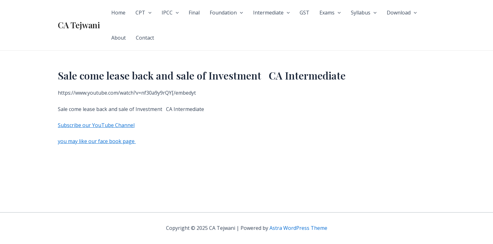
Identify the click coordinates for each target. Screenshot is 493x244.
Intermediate (271, 12)
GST (304, 12)
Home (118, 12)
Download (402, 12)
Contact (145, 37)
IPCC (170, 12)
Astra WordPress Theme (298, 228)
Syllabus (364, 12)
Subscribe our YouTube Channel (96, 125)
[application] (148, 12)
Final (194, 12)
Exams (330, 12)
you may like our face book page (97, 141)
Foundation (226, 12)
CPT (144, 12)
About (118, 37)
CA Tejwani (79, 24)
